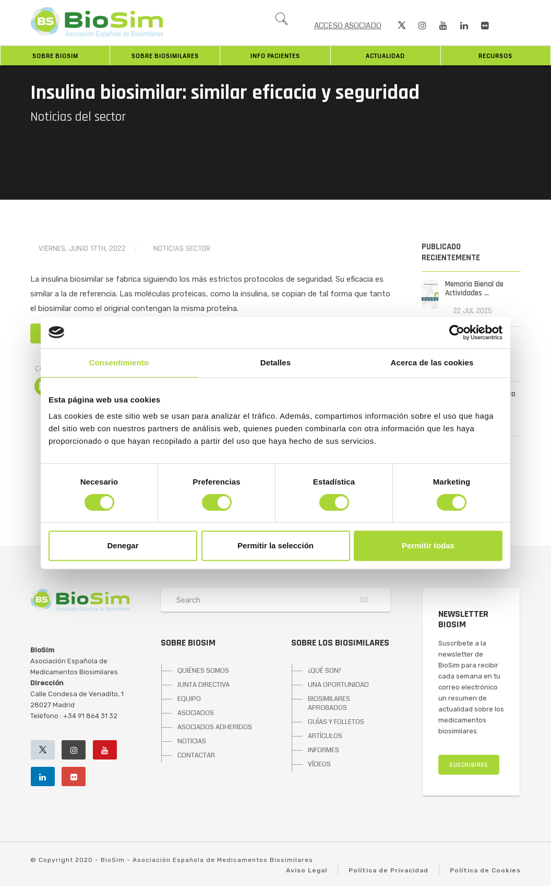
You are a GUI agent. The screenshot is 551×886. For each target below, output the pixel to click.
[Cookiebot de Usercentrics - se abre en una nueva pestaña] (456, 332)
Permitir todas (428, 545)
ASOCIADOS (195, 713)
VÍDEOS (319, 764)
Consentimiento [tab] (119, 362)
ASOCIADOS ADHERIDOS (214, 727)
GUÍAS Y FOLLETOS (336, 722)
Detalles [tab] (275, 362)
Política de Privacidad (388, 870)
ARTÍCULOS (325, 736)
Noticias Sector (181, 248)
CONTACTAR (196, 755)
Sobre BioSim (55, 56)
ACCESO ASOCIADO (347, 25)
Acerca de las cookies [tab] (432, 362)
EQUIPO (189, 699)
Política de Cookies (485, 870)
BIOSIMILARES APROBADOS (329, 703)
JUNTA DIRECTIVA (203, 684)
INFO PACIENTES (275, 56)
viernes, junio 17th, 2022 (82, 248)
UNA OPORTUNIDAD (338, 684)
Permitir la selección (275, 545)
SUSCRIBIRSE (468, 765)
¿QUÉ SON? (324, 670)
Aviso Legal (306, 870)
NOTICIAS (191, 741)
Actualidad (385, 56)
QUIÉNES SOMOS (203, 670)
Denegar (122, 545)
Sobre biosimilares (165, 56)
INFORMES (323, 750)
